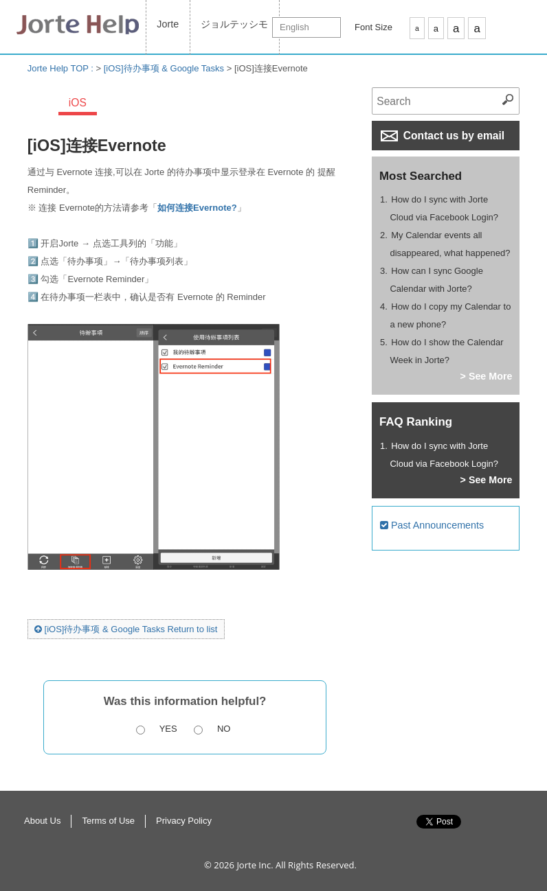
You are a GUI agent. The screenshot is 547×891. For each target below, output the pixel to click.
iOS (78, 102)
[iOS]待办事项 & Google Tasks (164, 68)
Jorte (168, 24)
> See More (486, 376)
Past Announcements (432, 525)
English (294, 27)
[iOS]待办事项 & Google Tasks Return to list (126, 629)
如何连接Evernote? (197, 207)
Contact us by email (443, 136)
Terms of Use (108, 820)
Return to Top (526, 836)
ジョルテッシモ (234, 24)
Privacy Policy (184, 820)
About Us (42, 820)
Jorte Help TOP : (61, 68)
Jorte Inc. (254, 865)
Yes (168, 729)
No (224, 729)
